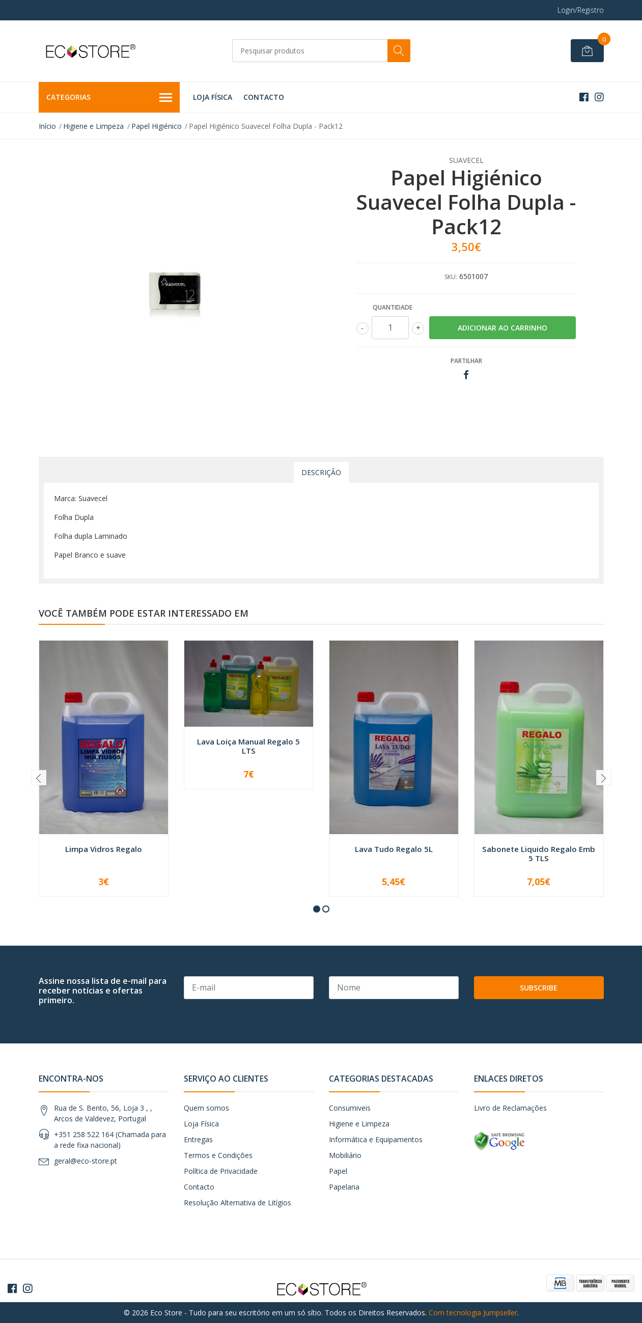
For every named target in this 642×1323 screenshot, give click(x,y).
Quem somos (206, 1108)
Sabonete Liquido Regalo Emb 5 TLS (538, 853)
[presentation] (38, 777)
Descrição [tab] (321, 472)
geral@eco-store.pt (85, 1161)
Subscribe (538, 988)
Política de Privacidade (221, 1171)
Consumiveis (350, 1108)
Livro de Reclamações (510, 1108)
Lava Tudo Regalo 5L (394, 849)
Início (47, 126)
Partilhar (466, 360)
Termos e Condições (218, 1155)
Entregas (198, 1139)
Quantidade (392, 307)
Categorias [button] (109, 97)
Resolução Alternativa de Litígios (237, 1202)
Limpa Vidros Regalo (103, 849)
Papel (338, 1171)
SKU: (450, 276)
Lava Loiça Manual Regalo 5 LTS (248, 746)
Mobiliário (345, 1155)
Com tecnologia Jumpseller (473, 1312)
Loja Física (212, 97)
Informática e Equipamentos (376, 1139)
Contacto (263, 97)
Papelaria (344, 1187)
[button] (316, 909)
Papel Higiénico (156, 126)
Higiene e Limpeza (93, 126)
